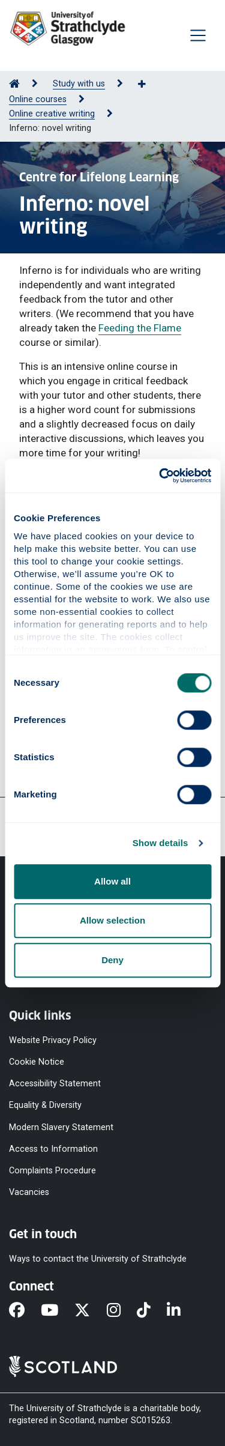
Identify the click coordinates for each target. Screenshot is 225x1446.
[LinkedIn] (182, 1310)
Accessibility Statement (55, 1083)
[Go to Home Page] (14, 84)
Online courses (38, 99)
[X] (90, 1310)
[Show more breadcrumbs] (148, 84)
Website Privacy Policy (53, 1040)
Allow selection (112, 920)
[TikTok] (152, 1310)
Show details (160, 843)
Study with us (79, 84)
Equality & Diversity (45, 1105)
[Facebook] (25, 1310)
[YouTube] (57, 1310)
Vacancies (29, 1192)
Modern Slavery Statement (61, 1127)
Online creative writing (52, 114)
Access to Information (53, 1148)
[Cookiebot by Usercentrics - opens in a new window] (160, 475)
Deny (112, 960)
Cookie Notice (36, 1062)
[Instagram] (122, 1310)
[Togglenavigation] (198, 35)
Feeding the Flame (139, 328)
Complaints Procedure (52, 1170)
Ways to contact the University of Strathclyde (98, 1259)
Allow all (112, 881)
